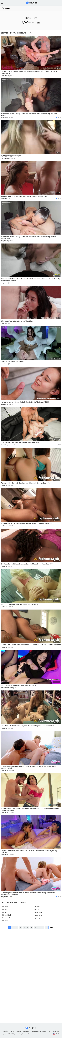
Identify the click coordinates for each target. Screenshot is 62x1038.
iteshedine (4, 198)
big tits (4, 912)
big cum (5, 906)
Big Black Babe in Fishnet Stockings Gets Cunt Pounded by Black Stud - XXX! (27, 564)
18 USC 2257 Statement (38, 1031)
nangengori (4, 241)
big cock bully (6, 915)
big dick (36, 909)
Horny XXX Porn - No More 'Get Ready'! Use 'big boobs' (19, 604)
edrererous (4, 404)
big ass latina (38, 915)
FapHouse (4, 485)
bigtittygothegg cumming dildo (11, 156)
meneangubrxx (5, 158)
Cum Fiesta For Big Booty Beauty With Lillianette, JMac (20, 442)
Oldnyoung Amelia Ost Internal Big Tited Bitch (17, 321)
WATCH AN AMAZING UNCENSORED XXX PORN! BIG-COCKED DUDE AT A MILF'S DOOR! (31, 645)
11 (46, 927)
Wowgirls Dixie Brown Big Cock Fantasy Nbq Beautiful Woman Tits (24, 196)
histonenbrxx (5, 75)
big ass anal (38, 912)
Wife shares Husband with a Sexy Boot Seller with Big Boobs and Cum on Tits (27, 726)
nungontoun (4, 770)
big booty (37, 918)
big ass (4, 909)
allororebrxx (4, 117)
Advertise (5, 1031)
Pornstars (6, 8)
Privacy (19, 1031)
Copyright (26, 1031)
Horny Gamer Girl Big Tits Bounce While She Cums (18, 685)
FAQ (49, 1031)
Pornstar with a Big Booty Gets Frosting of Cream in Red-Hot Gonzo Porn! (26, 483)
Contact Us (56, 1031)
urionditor (4, 323)
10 (42, 927)
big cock (5, 921)
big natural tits (7, 918)
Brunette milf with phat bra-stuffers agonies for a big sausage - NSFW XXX (26, 523)
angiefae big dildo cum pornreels (12, 361)
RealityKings (5, 445)
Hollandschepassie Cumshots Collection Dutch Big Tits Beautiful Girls (25, 402)
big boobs (37, 906)
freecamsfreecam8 (7, 688)
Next (51, 927)
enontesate (4, 364)
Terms (12, 1031)
